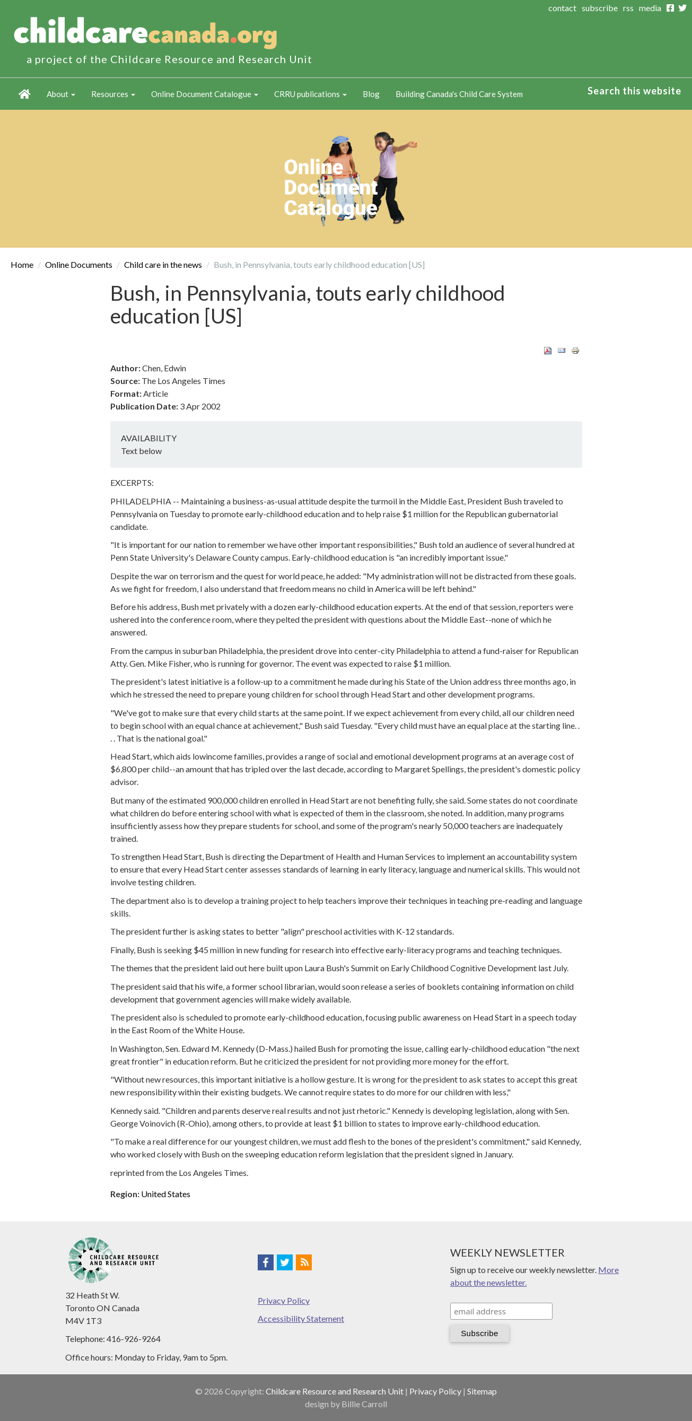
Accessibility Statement (301, 1318)
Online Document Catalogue (204, 94)
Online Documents (78, 264)
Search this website (634, 91)
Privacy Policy (284, 1300)
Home (25, 94)
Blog (371, 94)
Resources (113, 94)
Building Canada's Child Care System (459, 94)
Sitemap (482, 1391)
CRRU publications (310, 94)
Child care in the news (163, 264)
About (61, 94)
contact (562, 8)
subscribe (600, 8)
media (650, 8)
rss (628, 8)
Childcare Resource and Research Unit (335, 1391)
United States (165, 1194)
